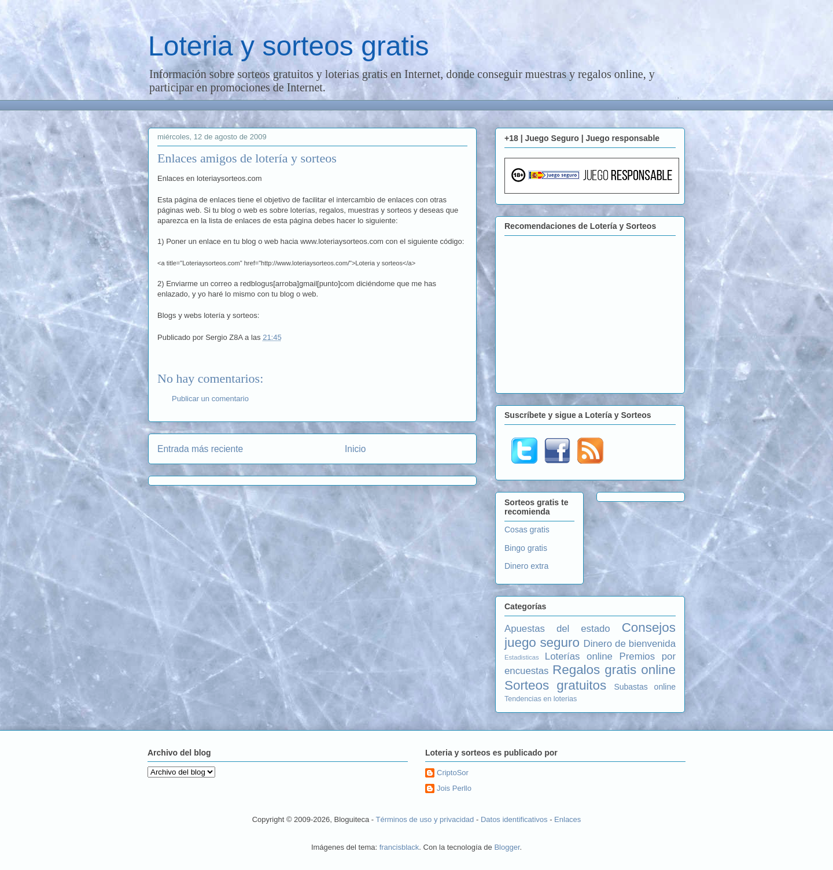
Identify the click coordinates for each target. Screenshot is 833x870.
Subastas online (645, 686)
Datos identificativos (514, 819)
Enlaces (567, 819)
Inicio (355, 449)
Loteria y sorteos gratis (288, 46)
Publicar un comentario (210, 398)
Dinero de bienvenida (630, 643)
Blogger (506, 847)
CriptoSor (453, 772)
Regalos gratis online (614, 669)
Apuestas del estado (557, 628)
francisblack (399, 847)
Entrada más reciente (200, 449)
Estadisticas (521, 657)
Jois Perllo (454, 788)
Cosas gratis (527, 529)
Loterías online (579, 656)
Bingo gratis (525, 548)
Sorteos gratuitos (555, 685)
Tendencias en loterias (540, 699)
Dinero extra (526, 566)
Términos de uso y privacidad (425, 819)
